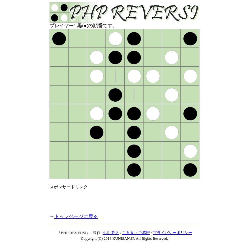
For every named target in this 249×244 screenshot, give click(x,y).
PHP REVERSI (73, 233)
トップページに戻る (76, 216)
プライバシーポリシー (172, 233)
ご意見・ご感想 (136, 233)
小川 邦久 (111, 233)
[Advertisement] (120, 199)
